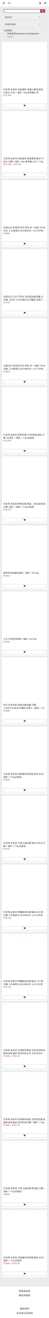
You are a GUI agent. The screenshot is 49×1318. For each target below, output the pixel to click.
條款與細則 (24, 1295)
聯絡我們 (24, 1308)
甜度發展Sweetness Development (23, 33)
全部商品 (8, 30)
